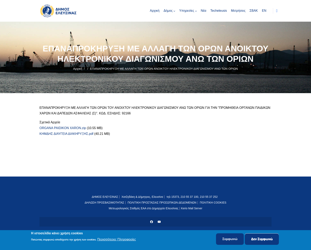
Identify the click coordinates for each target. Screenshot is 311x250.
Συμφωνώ (229, 239)
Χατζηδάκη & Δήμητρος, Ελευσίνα (142, 196)
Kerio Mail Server (191, 208)
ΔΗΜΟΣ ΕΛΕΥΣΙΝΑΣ (105, 196)
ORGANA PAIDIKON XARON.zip (62, 128)
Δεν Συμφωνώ (262, 239)
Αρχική (77, 68)
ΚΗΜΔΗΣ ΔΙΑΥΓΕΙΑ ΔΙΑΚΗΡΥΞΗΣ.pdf (66, 133)
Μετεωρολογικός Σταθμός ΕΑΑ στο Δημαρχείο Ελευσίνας (143, 208)
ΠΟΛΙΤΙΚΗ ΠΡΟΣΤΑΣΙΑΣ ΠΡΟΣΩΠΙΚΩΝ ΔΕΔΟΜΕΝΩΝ (162, 202)
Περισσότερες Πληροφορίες (116, 239)
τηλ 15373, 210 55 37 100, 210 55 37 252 (192, 196)
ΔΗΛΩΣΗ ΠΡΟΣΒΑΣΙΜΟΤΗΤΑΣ (104, 202)
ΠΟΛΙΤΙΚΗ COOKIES (213, 202)
